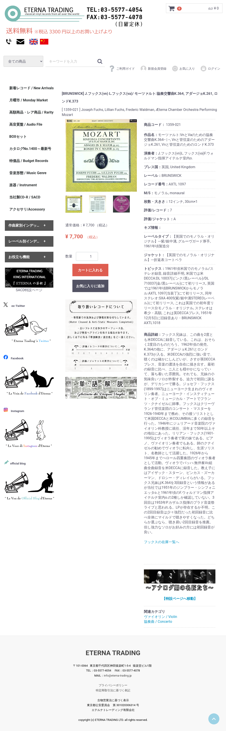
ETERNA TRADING (113, 653)
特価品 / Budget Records (28, 161)
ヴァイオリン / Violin (160, 617)
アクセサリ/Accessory (27, 209)
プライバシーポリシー (113, 685)
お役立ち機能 (19, 257)
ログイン (210, 68)
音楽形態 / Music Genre (28, 173)
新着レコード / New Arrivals (31, 88)
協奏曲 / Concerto (158, 621)
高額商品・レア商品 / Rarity (31, 112)
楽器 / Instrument (23, 185)
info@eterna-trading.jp (118, 675)
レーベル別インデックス (27, 241)
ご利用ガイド (122, 68)
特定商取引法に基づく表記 (113, 690)
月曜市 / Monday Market (28, 100)
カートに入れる (90, 270)
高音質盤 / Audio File (25, 124)
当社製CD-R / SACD (24, 197)
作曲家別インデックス (26, 226)
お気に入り (183, 68)
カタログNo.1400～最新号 (30, 149)
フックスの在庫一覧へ (161, 542)
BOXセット (18, 136)
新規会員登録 (153, 68)
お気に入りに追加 (90, 286)
